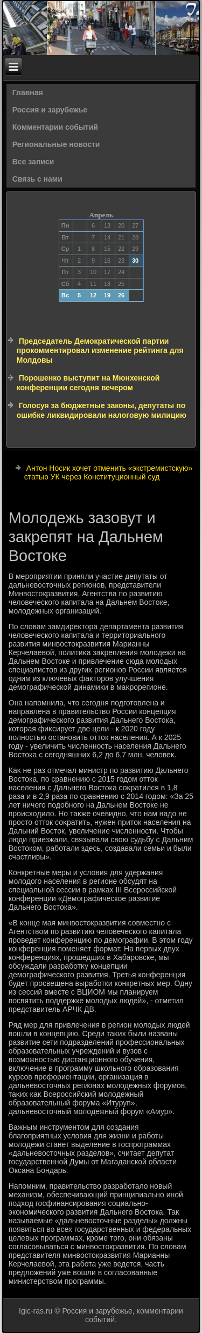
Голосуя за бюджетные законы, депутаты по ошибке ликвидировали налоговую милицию (101, 410)
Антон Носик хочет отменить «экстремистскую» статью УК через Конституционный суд (108, 472)
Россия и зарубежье (49, 109)
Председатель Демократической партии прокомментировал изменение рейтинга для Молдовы (100, 350)
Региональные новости (56, 144)
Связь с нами (37, 179)
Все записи (33, 161)
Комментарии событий (55, 127)
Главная (27, 92)
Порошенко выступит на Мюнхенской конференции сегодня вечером (88, 383)
